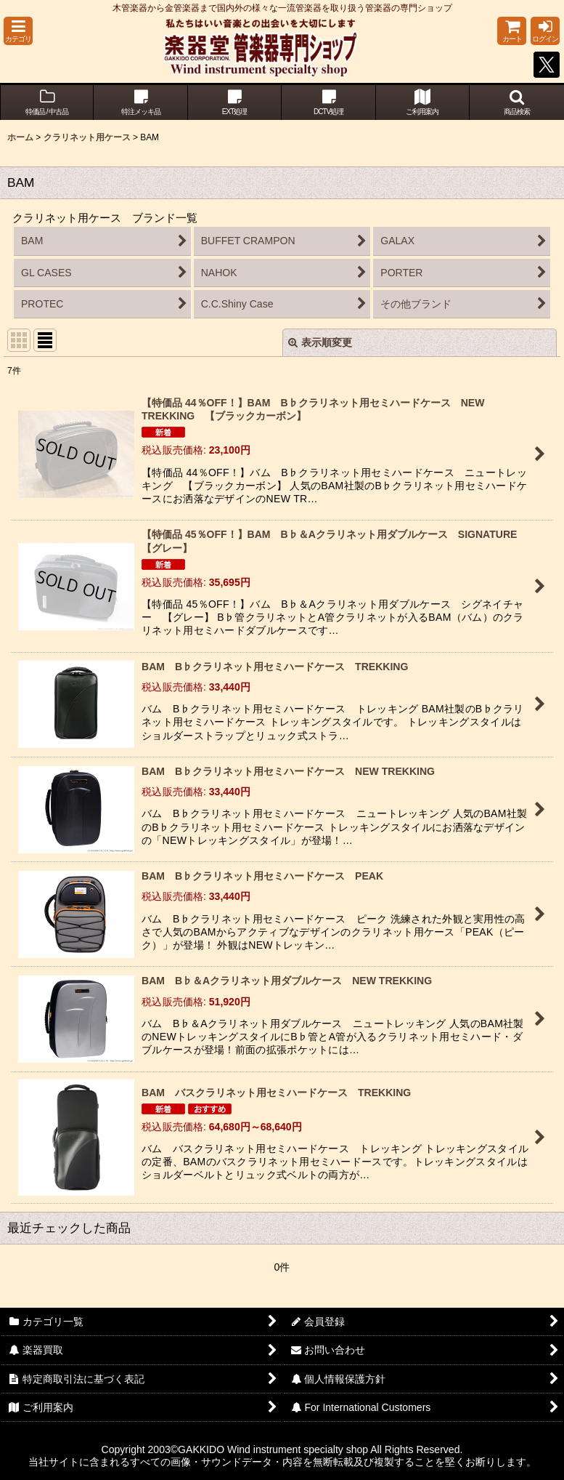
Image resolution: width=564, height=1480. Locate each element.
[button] (18, 31)
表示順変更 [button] (320, 342)
